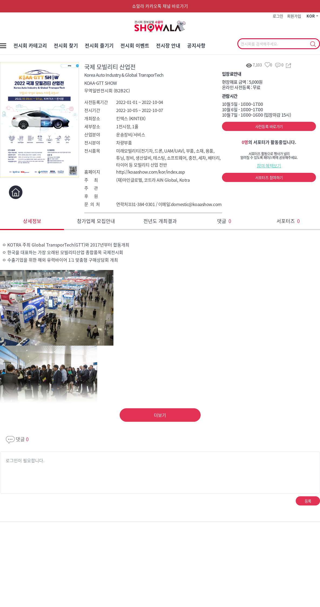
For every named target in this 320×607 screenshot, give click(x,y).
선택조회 (313, 44)
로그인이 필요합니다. (25, 460)
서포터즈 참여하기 (269, 177)
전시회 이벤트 (134, 45)
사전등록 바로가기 (269, 126)
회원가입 (294, 16)
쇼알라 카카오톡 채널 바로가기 (160, 6)
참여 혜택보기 (269, 165)
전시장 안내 (168, 45)
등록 (308, 501)
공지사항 (196, 45)
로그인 (278, 16)
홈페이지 (15, 192)
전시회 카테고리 (30, 45)
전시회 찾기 (66, 45)
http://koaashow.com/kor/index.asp (150, 171)
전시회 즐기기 (99, 45)
